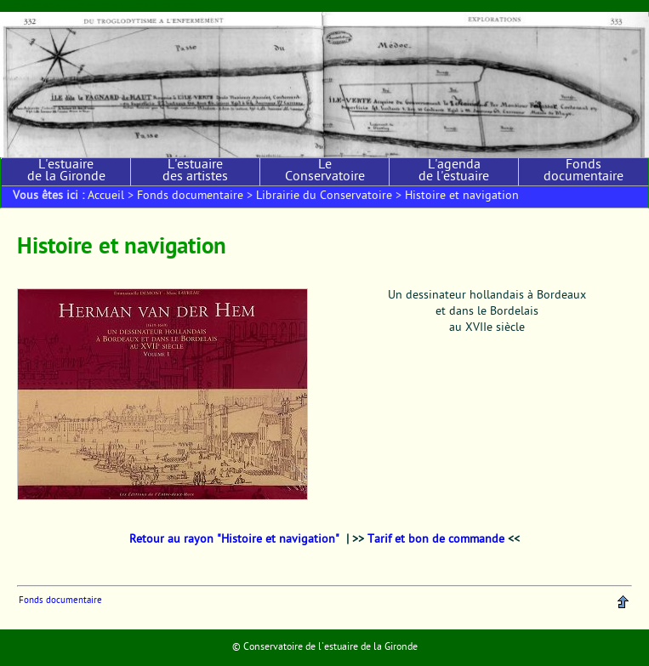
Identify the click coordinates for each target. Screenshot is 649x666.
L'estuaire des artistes (195, 171)
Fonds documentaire (583, 171)
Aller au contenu (32, 5)
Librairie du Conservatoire (324, 196)
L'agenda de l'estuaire (453, 171)
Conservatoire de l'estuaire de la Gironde (330, 647)
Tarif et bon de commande (435, 540)
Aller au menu (93, 5)
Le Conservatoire (325, 171)
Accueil (106, 196)
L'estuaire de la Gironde (66, 171)
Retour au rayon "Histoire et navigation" (234, 540)
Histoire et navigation (462, 196)
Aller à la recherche (160, 5)
